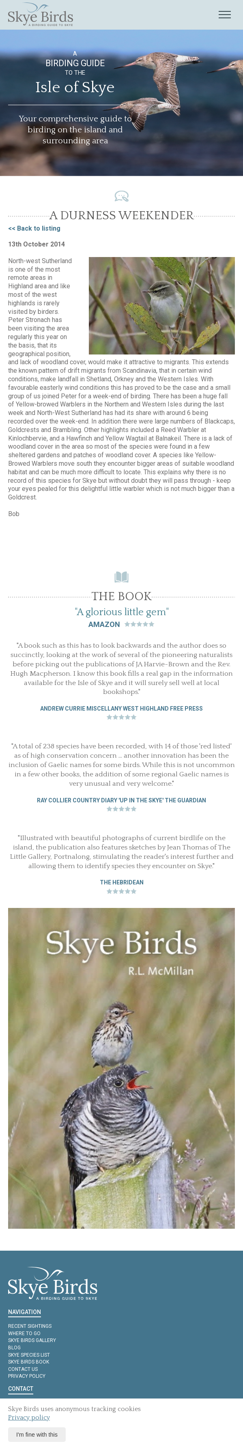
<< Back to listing (34, 228)
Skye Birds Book (28, 1362)
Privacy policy (26, 1376)
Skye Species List (29, 1355)
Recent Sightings (30, 1326)
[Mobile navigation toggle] (225, 15)
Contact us (23, 1369)
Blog (14, 1348)
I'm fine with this (37, 1434)
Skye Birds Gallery (32, 1340)
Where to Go (24, 1333)
